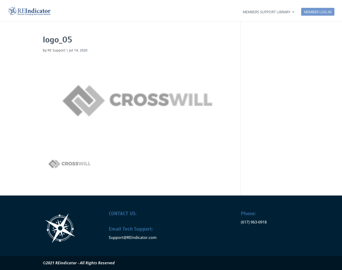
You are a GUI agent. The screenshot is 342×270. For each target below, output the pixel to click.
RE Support (56, 50)
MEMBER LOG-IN (318, 12)
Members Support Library (266, 12)
